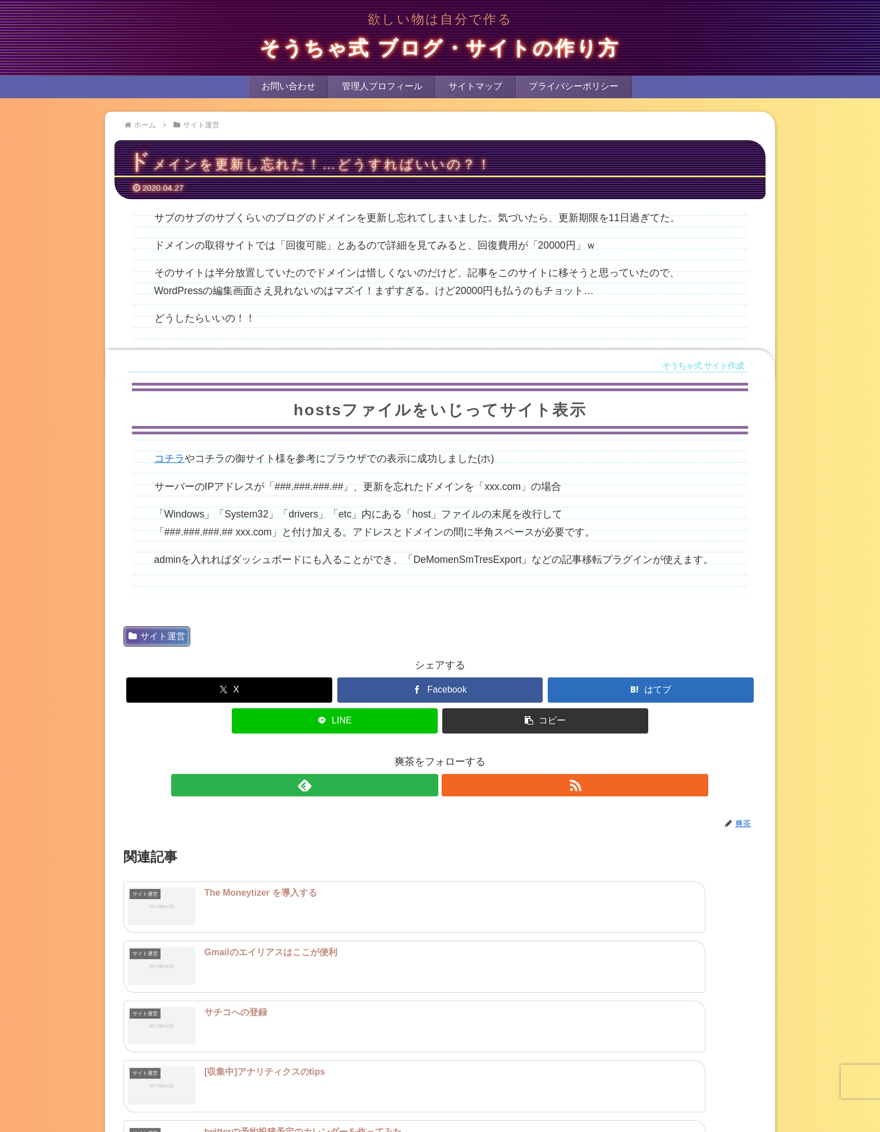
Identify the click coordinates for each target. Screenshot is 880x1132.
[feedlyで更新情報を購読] (427, 785)
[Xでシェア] (229, 690)
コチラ (169, 458)
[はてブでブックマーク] (651, 690)
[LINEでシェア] (335, 721)
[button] (545, 721)
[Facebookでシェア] (440, 690)
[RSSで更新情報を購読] (453, 785)
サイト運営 (157, 636)
